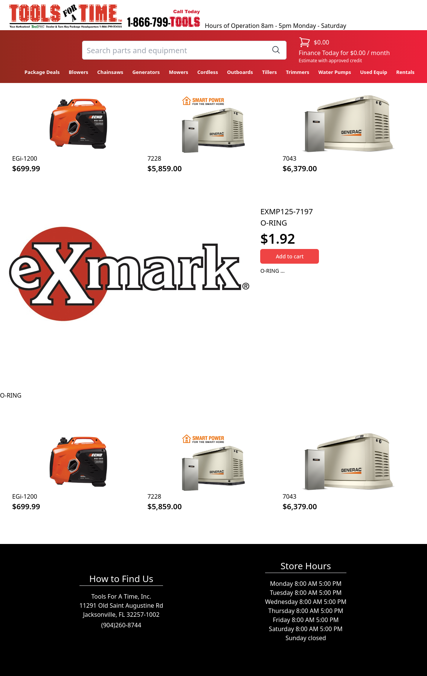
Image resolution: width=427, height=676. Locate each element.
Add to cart (289, 256)
